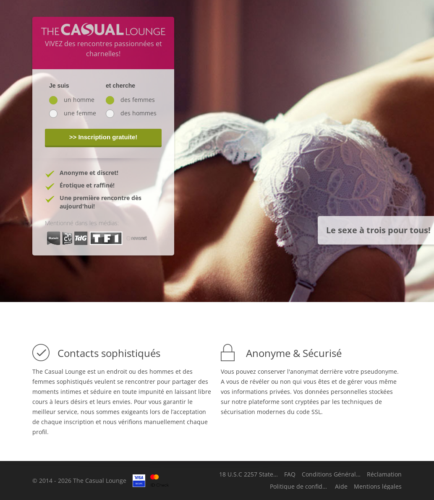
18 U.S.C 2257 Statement (248, 474)
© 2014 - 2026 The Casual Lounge (79, 480)
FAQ (289, 474)
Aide (341, 487)
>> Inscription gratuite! (103, 137)
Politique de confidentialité (299, 487)
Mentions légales (378, 487)
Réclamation (384, 474)
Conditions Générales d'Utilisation (331, 474)
